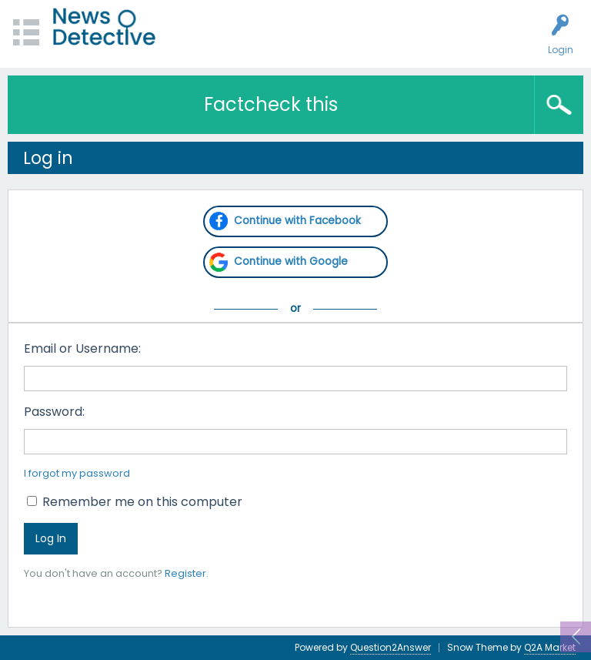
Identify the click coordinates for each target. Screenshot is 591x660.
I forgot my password (77, 473)
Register (185, 573)
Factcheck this (271, 104)
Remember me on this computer (134, 502)
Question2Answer (390, 647)
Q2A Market (550, 647)
